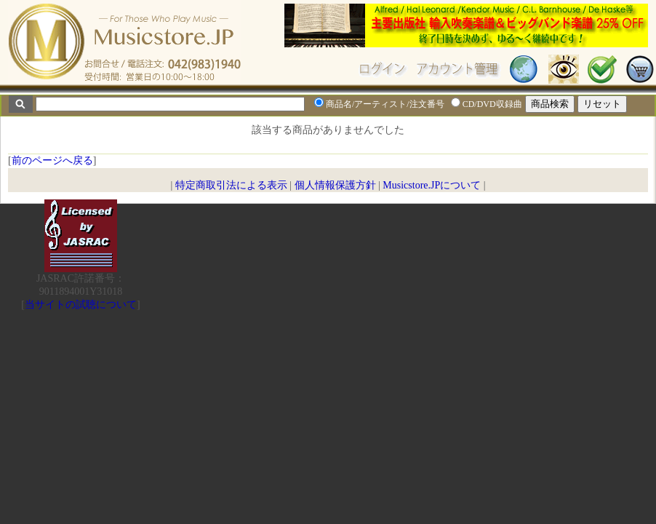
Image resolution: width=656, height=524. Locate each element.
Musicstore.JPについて (432, 185)
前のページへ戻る (52, 160)
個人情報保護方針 (335, 185)
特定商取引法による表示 (231, 185)
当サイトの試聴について (81, 304)
